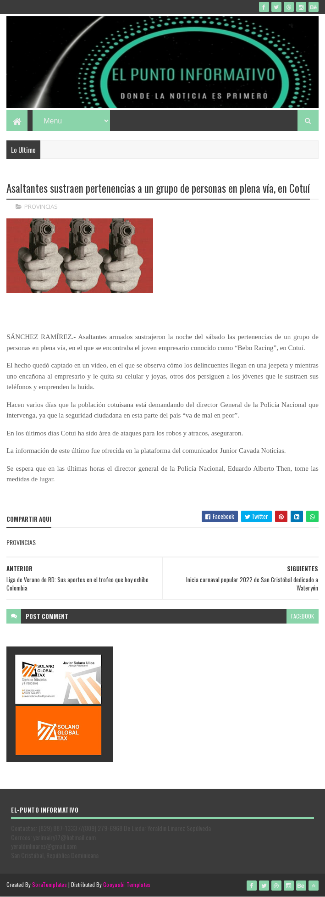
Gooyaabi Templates (126, 884)
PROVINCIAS (41, 206)
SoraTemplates (49, 884)
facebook (302, 616)
